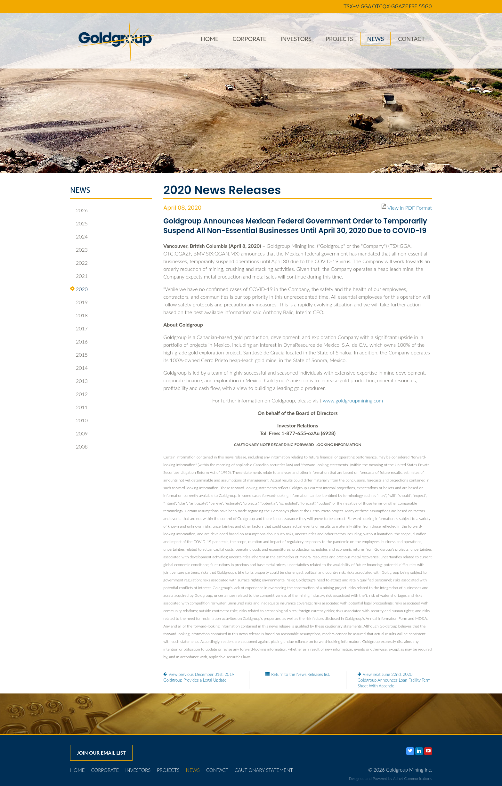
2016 (79, 341)
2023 (79, 250)
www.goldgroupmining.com (353, 400)
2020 (79, 289)
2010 (79, 420)
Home (209, 38)
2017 (79, 328)
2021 (79, 276)
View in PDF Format (409, 208)
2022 (79, 263)
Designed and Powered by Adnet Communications (390, 778)
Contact (411, 38)
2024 (79, 236)
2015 (79, 355)
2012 (79, 394)
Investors (296, 38)
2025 (79, 223)
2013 (79, 381)
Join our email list (101, 753)
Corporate (249, 38)
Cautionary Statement (264, 770)
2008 (79, 446)
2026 (79, 210)
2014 (79, 368)
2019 (79, 302)
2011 (79, 407)
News (375, 38)
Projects (339, 38)
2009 (79, 433)
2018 (79, 315)
